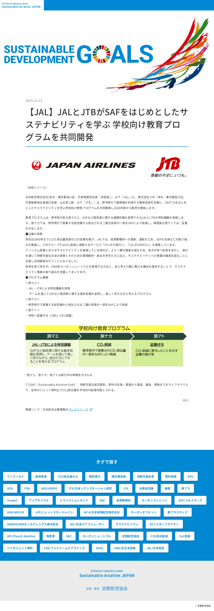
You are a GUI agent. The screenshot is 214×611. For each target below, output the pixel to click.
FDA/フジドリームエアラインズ (64, 548)
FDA (27, 488)
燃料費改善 (119, 476)
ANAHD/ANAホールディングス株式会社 (33, 524)
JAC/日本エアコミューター (87, 524)
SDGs (99, 548)
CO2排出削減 (159, 536)
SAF (69, 536)
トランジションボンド (74, 500)
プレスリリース (78, 409)
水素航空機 (146, 488)
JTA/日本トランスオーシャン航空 (90, 488)
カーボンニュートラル (97, 536)
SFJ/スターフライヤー (164, 524)
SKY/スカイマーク (190, 500)
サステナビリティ (127, 524)
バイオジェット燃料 (20, 548)
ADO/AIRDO (49, 488)
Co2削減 (184, 536)
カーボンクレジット (154, 500)
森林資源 (41, 476)
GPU (10, 488)
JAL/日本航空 (155, 548)
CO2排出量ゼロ (68, 476)
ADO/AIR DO (15, 512)
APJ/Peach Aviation (21, 536)
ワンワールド (15, 476)
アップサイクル (39, 500)
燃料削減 (171, 476)
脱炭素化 (95, 476)
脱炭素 (51, 536)
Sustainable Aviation (23, 5)
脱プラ (185, 488)
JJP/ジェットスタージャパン (54, 512)
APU (191, 476)
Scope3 (12, 500)
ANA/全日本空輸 (125, 548)
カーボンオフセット (144, 512)
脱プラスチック (178, 512)
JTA (125, 488)
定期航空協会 (130, 536)
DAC (102, 500)
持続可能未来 (145, 476)
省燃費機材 (123, 500)
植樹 (167, 488)
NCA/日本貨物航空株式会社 (102, 512)
